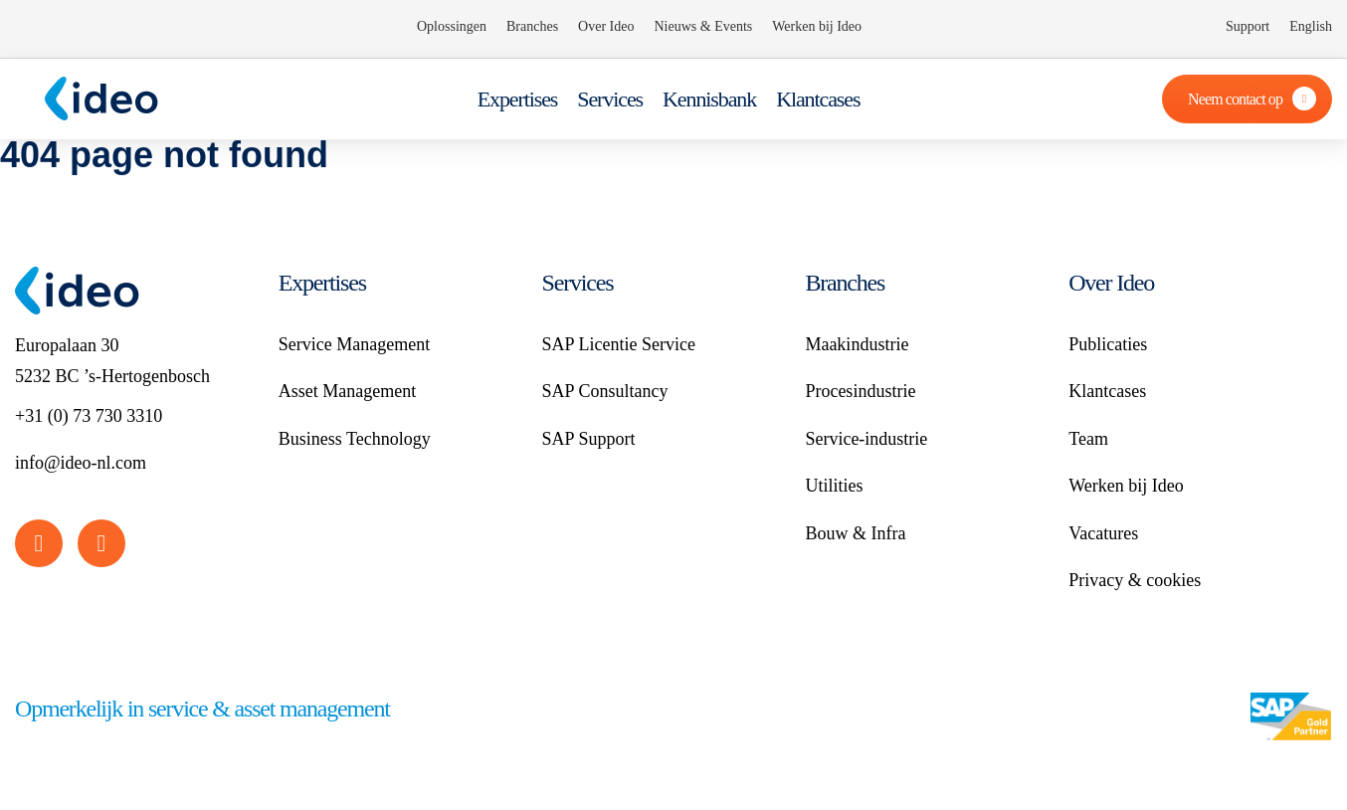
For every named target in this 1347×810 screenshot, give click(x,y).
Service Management (354, 344)
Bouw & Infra (855, 533)
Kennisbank (709, 99)
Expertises (518, 99)
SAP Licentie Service (618, 344)
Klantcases (818, 99)
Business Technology (355, 439)
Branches (532, 26)
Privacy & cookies (1134, 580)
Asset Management (347, 391)
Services (610, 99)
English (1310, 26)
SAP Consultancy (605, 391)
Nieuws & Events (703, 26)
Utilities (834, 486)
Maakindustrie (856, 344)
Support (1247, 26)
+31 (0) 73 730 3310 (88, 416)
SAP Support (589, 439)
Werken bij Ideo (817, 26)
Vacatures (1103, 533)
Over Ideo (606, 26)
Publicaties (1107, 344)
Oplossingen (451, 26)
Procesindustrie (860, 391)
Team (1088, 439)
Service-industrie (866, 439)
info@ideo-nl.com (80, 463)
